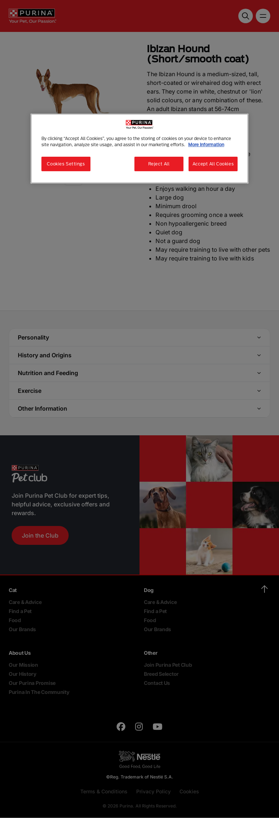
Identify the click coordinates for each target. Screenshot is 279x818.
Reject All (159, 163)
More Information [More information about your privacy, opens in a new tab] (206, 144)
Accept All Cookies (213, 163)
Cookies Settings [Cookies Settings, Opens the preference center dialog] (66, 163)
